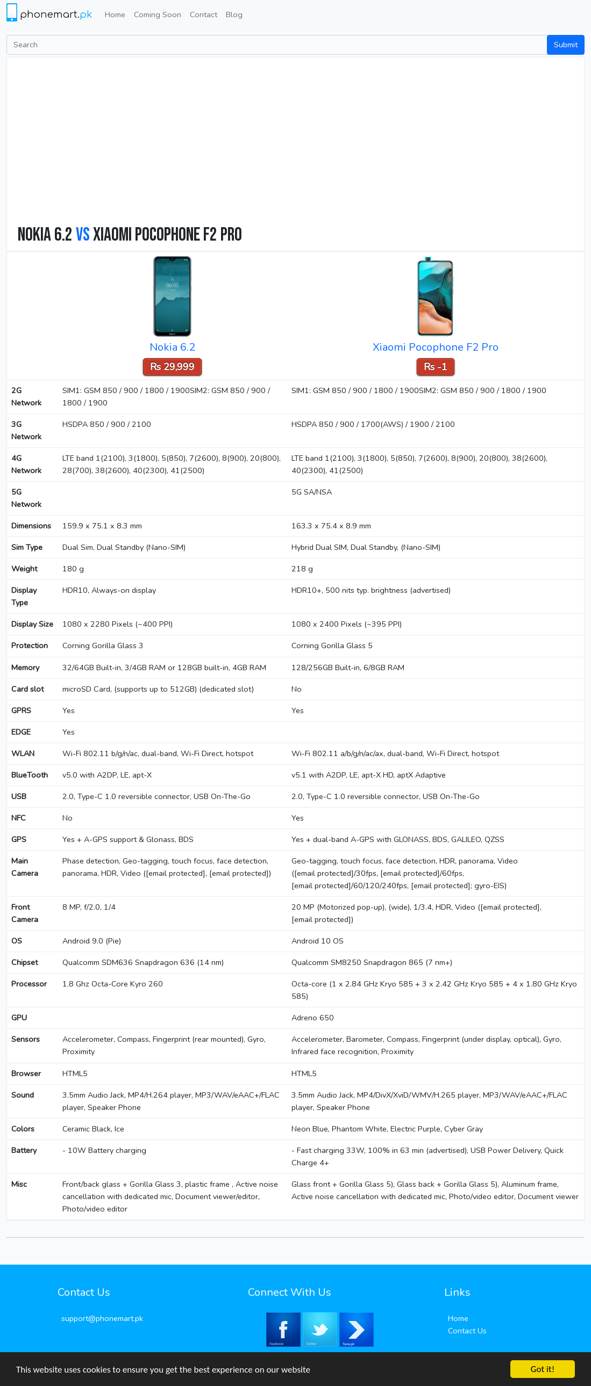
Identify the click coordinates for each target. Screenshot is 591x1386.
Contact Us (467, 1330)
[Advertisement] (301, 143)
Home (115, 14)
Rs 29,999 (172, 366)
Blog (234, 14)
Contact (203, 14)
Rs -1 (435, 366)
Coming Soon (157, 14)
